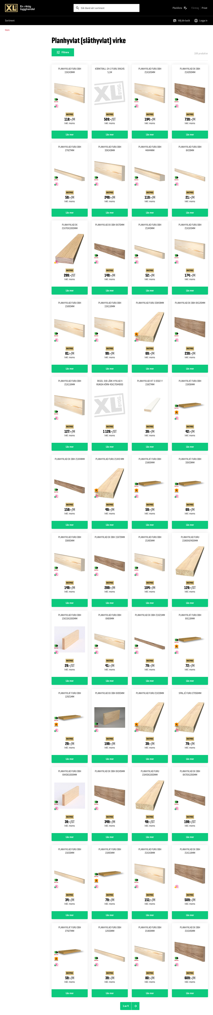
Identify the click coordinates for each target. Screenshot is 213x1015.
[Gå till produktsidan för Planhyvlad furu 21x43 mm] (110, 488)
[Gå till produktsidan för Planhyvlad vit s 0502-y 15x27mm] (150, 410)
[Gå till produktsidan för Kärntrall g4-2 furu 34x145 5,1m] (110, 97)
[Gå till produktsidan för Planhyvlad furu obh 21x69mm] (150, 956)
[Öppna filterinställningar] (63, 52)
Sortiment (10, 20)
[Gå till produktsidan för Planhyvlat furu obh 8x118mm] (190, 644)
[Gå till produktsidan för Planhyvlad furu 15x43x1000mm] (150, 800)
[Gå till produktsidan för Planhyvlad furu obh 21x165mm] (190, 253)
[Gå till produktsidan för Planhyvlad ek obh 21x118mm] (190, 878)
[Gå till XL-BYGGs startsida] (38, 8)
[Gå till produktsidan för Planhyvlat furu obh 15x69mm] (150, 488)
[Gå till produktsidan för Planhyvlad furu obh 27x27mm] (70, 176)
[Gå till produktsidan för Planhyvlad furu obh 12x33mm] (110, 956)
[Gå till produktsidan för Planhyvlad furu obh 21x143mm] (150, 878)
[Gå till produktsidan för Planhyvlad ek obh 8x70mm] (110, 253)
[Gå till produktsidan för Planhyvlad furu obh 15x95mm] (70, 332)
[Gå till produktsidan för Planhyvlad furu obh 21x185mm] (150, 97)
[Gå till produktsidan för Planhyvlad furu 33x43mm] (150, 332)
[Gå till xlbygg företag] (195, 8)
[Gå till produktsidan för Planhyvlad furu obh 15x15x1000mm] (70, 644)
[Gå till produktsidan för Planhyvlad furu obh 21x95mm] (150, 566)
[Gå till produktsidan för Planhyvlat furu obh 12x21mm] (70, 722)
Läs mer (69, 135)
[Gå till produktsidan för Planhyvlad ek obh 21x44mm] (70, 488)
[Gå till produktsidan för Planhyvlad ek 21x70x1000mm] (70, 253)
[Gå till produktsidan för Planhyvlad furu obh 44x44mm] (150, 176)
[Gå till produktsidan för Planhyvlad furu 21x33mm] (150, 722)
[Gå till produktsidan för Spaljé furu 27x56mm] (190, 722)
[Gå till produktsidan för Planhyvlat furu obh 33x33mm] (190, 488)
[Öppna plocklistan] (180, 7)
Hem (7, 30)
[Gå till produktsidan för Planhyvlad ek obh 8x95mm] (110, 722)
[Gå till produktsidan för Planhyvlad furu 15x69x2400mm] (190, 566)
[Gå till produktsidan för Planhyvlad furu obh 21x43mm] (150, 253)
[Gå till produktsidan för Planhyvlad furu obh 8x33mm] (190, 176)
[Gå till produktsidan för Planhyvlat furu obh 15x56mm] (190, 410)
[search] (106, 8)
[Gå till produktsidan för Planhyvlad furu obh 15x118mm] (110, 332)
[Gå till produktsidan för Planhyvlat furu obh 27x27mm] (70, 956)
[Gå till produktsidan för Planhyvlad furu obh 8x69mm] (110, 644)
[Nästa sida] (135, 1006)
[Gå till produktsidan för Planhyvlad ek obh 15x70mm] (110, 566)
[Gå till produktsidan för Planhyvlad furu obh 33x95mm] (70, 566)
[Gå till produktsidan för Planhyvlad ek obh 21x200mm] (190, 97)
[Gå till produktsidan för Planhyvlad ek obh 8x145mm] (110, 800)
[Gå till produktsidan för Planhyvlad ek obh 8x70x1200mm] (190, 800)
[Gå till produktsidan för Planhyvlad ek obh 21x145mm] (190, 956)
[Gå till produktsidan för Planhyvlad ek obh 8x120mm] (190, 332)
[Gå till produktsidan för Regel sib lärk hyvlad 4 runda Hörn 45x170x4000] (110, 410)
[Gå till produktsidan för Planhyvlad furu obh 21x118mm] (70, 410)
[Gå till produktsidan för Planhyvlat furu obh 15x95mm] (110, 878)
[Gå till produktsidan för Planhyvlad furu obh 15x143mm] (70, 97)
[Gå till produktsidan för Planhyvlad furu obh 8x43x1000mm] (70, 800)
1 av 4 (126, 1006)
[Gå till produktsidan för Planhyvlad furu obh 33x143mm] (110, 176)
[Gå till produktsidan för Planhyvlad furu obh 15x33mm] (70, 878)
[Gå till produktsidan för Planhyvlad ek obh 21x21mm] (150, 644)
